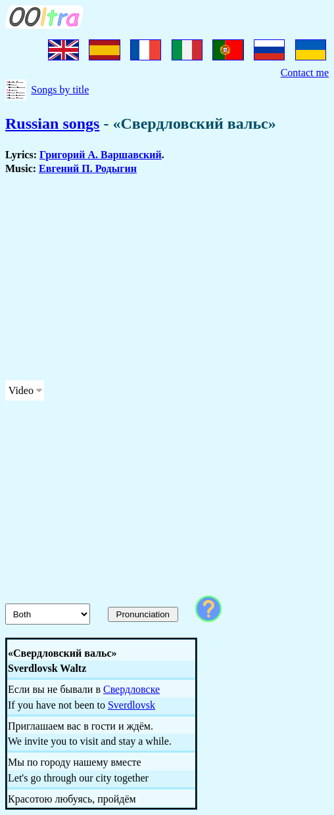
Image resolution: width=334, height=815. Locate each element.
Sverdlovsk (131, 705)
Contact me (305, 72)
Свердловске (131, 689)
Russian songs (52, 123)
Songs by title (60, 89)
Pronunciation (143, 614)
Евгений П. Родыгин (88, 168)
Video (21, 390)
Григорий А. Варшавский (100, 154)
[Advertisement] (167, 278)
